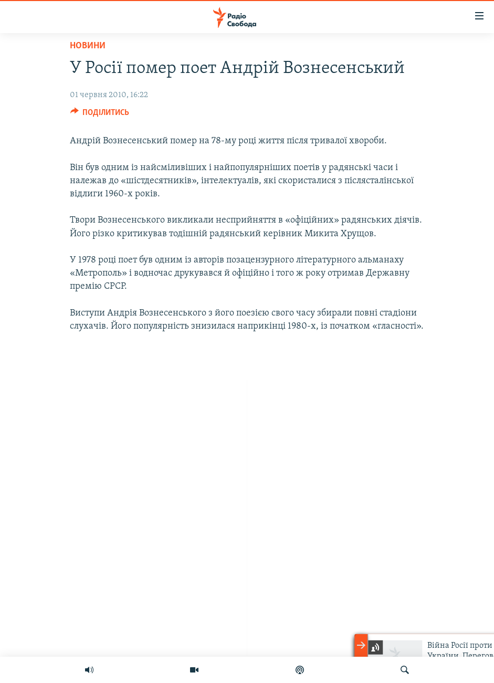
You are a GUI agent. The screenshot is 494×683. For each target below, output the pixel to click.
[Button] (100, 115)
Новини (88, 46)
